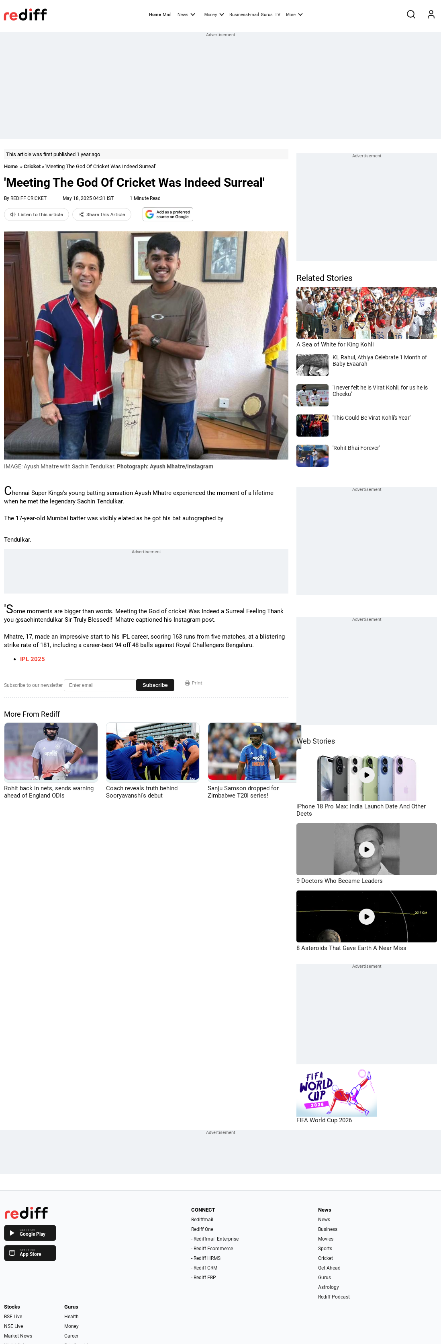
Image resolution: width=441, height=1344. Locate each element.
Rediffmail (202, 1219)
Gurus (267, 14)
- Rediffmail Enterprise (215, 1239)
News (186, 14)
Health (71, 1316)
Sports (325, 1248)
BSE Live (13, 1316)
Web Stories (315, 741)
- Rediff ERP (203, 1277)
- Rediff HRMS (205, 1258)
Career (71, 1336)
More (294, 14)
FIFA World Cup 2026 (324, 1120)
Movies (325, 1239)
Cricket (32, 166)
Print (193, 683)
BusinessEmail (244, 14)
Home (155, 14)
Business (327, 1229)
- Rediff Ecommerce (212, 1248)
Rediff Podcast (334, 1297)
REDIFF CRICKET (28, 198)
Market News (18, 1336)
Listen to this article (36, 214)
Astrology (328, 1287)
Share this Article (101, 214)
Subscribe (155, 685)
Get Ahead (329, 1268)
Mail (167, 14)
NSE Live (13, 1326)
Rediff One (202, 1229)
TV (277, 14)
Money (214, 14)
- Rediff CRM (204, 1268)
